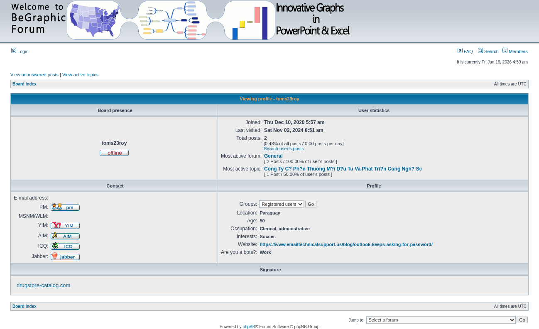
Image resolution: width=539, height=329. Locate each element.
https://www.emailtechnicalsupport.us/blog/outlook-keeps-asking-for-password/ (346, 244)
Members (515, 51)
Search (488, 51)
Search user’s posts (284, 148)
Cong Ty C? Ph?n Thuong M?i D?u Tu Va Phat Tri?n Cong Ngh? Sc (343, 169)
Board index (24, 84)
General (273, 156)
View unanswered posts (34, 74)
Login (20, 51)
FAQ (465, 51)
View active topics (80, 74)
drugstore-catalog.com (43, 285)
